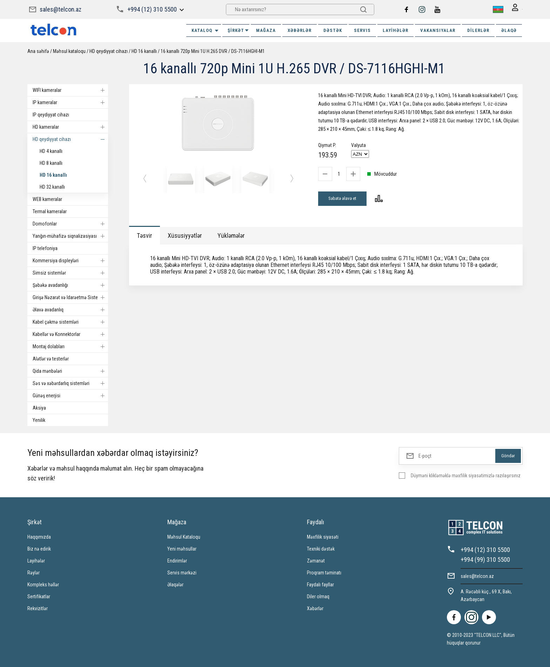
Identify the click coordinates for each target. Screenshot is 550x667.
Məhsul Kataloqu (183, 536)
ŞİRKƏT (238, 29)
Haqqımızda (39, 536)
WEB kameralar (47, 198)
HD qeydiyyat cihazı (108, 50)
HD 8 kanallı (51, 162)
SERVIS (362, 29)
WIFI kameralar (70, 89)
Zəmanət (316, 560)
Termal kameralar (50, 211)
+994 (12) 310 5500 (151, 9)
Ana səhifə (38, 50)
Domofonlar (70, 223)
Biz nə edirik (39, 548)
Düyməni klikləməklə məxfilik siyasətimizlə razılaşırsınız (466, 475)
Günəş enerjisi (70, 395)
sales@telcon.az (60, 9)
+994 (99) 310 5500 (485, 558)
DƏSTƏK (332, 29)
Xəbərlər (315, 608)
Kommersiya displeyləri (70, 260)
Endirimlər (177, 560)
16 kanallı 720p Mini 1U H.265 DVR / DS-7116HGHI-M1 (213, 50)
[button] (144, 178)
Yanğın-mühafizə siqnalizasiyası (70, 235)
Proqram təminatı (324, 572)
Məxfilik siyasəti (322, 536)
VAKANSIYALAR (437, 29)
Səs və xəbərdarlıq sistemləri (70, 383)
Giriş (513, 9)
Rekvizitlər (37, 608)
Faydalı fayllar (320, 584)
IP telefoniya (45, 247)
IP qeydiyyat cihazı (51, 114)
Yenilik (39, 419)
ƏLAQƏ (509, 29)
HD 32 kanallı (52, 186)
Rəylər (33, 572)
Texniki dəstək (321, 548)
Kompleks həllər (43, 584)
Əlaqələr (175, 584)
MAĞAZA (266, 29)
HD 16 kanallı (144, 50)
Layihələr (395, 29)
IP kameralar (70, 102)
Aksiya (39, 407)
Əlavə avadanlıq (70, 309)
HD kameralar (70, 126)
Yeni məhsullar (181, 548)
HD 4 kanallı (51, 150)
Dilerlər (478, 29)
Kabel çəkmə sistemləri (70, 321)
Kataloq (205, 30)
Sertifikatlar (38, 596)
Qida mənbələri (70, 370)
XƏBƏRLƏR (299, 29)
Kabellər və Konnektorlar (70, 333)
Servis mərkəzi (181, 572)
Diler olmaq (318, 596)
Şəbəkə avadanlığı (70, 284)
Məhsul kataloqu (69, 50)
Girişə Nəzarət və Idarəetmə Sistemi (70, 297)
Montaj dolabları (70, 346)
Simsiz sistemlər (70, 272)
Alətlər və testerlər (51, 358)
